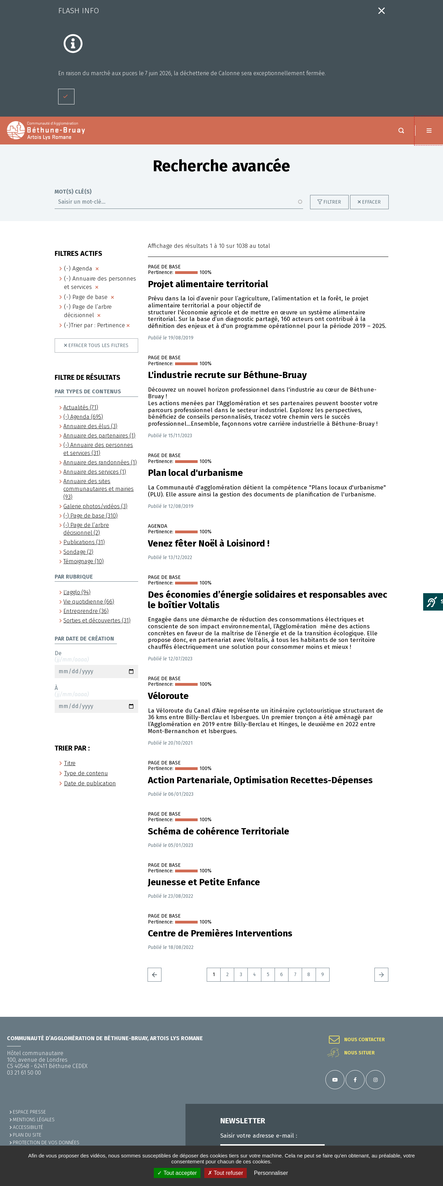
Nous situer (359, 1053)
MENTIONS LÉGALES (34, 1120)
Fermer (381, 10)
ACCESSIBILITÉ (28, 1127)
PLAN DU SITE (27, 1135)
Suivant (381, 982)
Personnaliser (271, 1173)
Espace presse (29, 1112)
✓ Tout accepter (177, 1173)
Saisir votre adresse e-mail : (258, 1135)
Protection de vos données (46, 1143)
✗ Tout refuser (225, 1173)
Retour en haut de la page (429, 1017)
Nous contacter (364, 1040)
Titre (70, 770)
